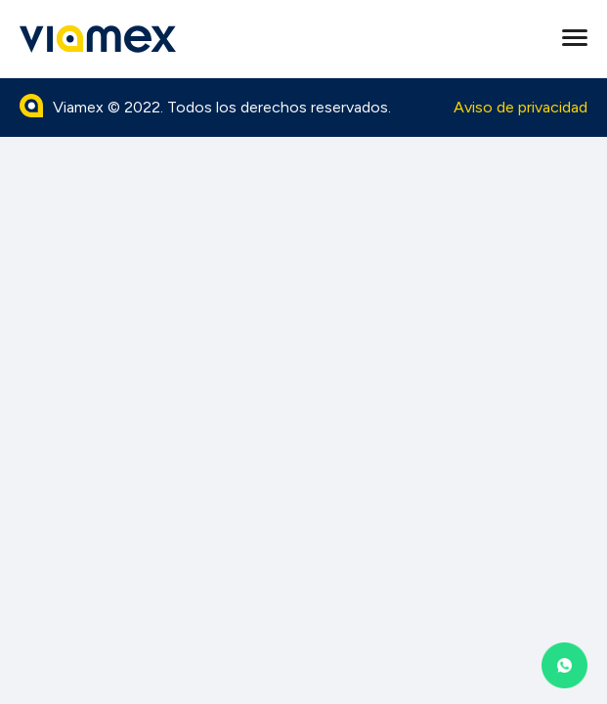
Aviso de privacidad (520, 107)
